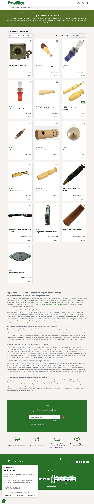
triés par (67, 35)
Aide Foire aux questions (51, 480)
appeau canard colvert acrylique (39, 302)
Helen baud (64, 312)
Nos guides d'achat (52, 477)
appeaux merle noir (34, 300)
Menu (8, 7)
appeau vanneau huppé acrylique (61, 302)
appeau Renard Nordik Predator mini (52, 304)
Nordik (68, 316)
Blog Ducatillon (51, 475)
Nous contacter (52, 473)
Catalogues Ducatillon (39, 473)
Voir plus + (12, 427)
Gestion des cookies (51, 500)
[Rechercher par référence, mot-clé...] (49, 7)
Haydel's (31, 320)
